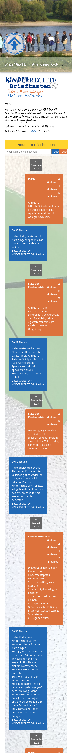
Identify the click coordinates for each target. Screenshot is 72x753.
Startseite (15, 64)
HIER (32, 130)
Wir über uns (45, 64)
